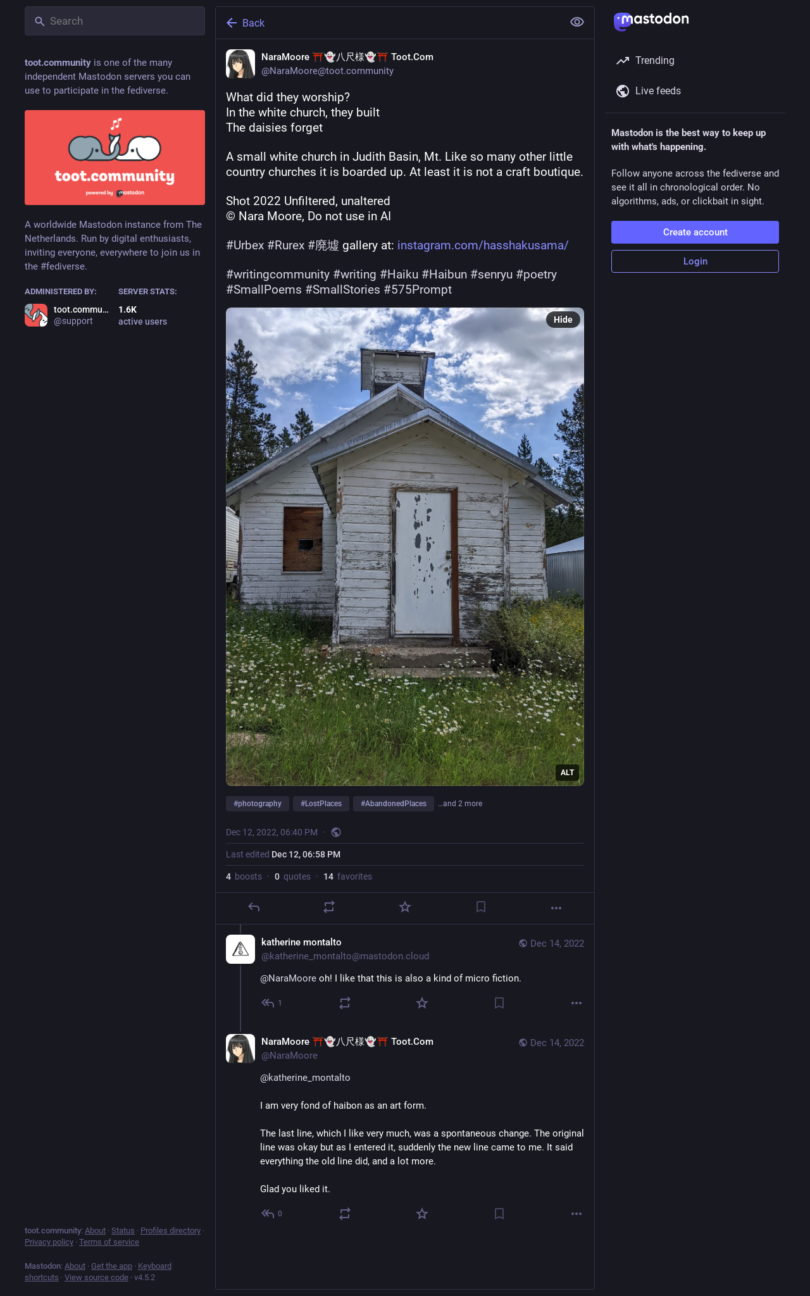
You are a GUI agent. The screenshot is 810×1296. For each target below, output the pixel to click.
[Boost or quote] (329, 906)
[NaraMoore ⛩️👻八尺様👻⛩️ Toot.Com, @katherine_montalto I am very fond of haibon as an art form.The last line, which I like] (405, 1129)
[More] (556, 908)
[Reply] (253, 906)
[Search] (115, 20)
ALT (567, 772)
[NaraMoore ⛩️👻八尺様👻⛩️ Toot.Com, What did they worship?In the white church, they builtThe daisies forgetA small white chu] (405, 482)
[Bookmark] (481, 906)
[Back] (388, 23)
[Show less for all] (577, 22)
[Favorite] (405, 906)
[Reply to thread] (272, 1003)
